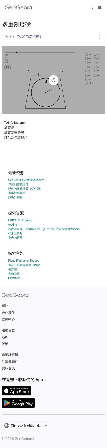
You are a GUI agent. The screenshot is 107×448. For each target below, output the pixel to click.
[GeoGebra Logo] (18, 7)
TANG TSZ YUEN (29, 37)
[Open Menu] (99, 7)
